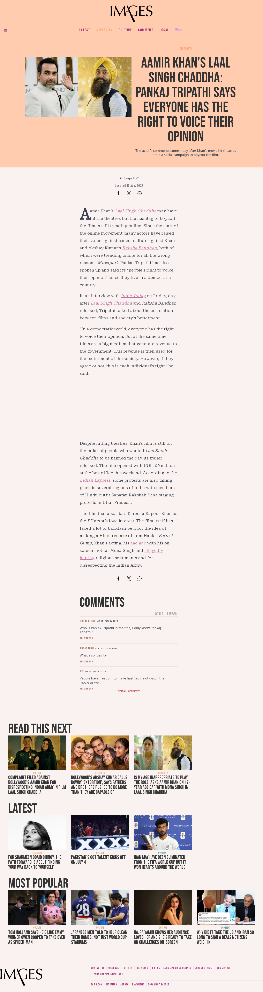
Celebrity (104, 30)
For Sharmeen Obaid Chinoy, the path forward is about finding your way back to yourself (34, 862)
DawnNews (138, 984)
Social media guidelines (177, 968)
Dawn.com (97, 984)
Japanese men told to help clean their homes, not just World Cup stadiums (99, 937)
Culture (125, 30)
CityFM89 (111, 984)
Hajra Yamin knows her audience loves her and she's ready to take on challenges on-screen (163, 937)
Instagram (142, 968)
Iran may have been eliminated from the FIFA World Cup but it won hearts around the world (160, 862)
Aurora (124, 984)
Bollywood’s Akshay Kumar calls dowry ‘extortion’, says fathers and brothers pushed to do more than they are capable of (99, 784)
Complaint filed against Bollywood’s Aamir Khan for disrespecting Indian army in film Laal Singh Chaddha (37, 784)
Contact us (97, 968)
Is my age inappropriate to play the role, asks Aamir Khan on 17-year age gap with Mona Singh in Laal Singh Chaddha (162, 784)
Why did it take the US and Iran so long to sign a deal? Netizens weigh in (225, 937)
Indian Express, (95, 480)
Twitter (127, 968)
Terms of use (223, 968)
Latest (84, 30)
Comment (145, 30)
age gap (138, 543)
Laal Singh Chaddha (135, 210)
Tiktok (156, 968)
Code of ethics (203, 968)
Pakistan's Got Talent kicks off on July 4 (98, 859)
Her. (178, 30)
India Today (133, 295)
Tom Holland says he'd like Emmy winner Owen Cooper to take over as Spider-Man (36, 937)
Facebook (113, 968)
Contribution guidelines (108, 974)
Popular (172, 614)
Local (164, 30)
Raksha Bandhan (139, 247)
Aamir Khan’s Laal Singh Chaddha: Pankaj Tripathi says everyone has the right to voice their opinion (186, 100)
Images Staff (131, 178)
